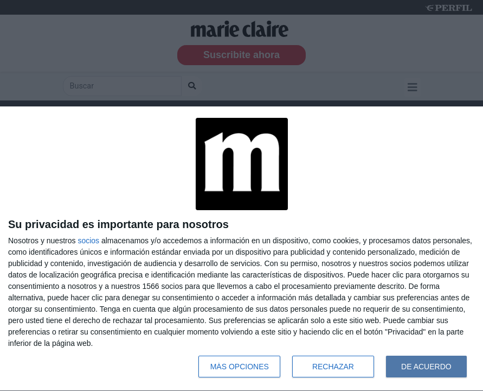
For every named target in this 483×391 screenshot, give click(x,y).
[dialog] (241, 249)
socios (88, 240)
